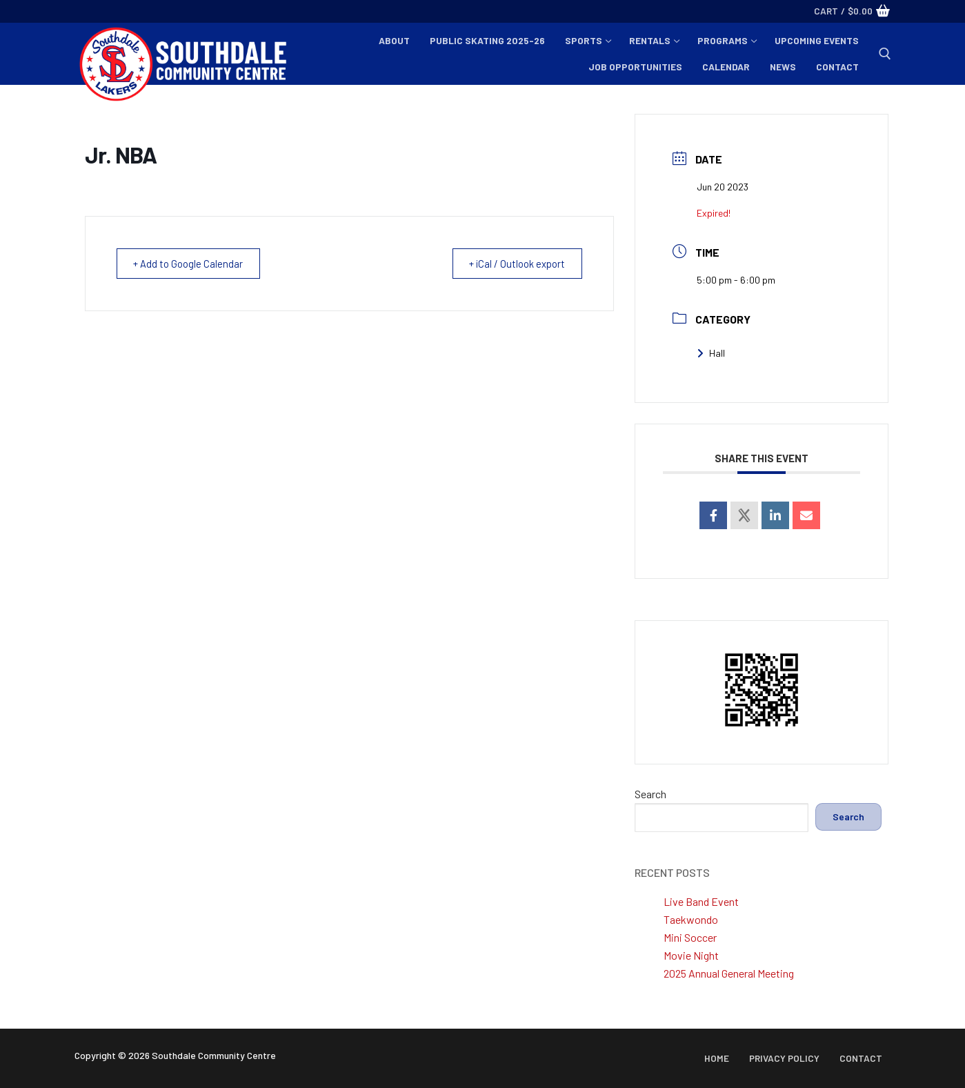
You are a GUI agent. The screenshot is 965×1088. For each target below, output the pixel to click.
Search (650, 793)
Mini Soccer (690, 937)
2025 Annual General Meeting (729, 973)
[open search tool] (885, 54)
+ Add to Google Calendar (191, 263)
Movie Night (691, 955)
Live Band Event (701, 901)
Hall (711, 353)
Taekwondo (691, 919)
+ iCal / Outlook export (514, 263)
